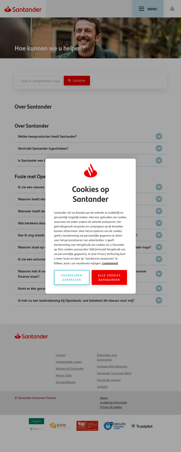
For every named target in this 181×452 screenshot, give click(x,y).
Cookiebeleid (110, 263)
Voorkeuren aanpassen (71, 277)
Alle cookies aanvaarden (109, 277)
